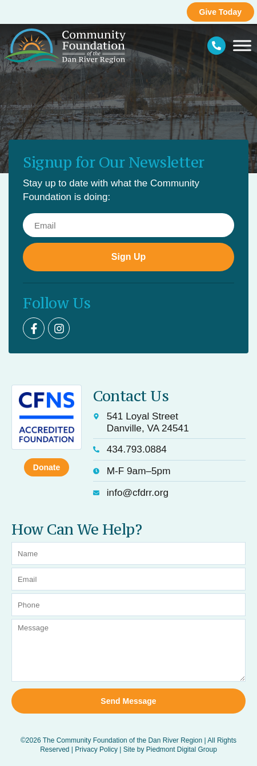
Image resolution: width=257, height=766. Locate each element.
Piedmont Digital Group (181, 749)
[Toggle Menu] (242, 45)
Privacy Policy (96, 749)
